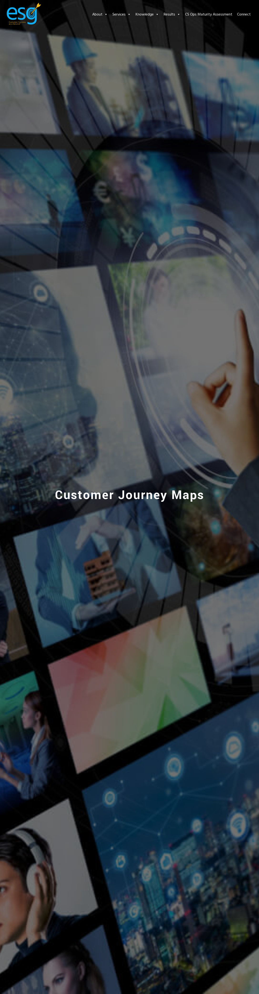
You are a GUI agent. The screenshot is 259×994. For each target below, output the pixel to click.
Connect (244, 14)
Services (121, 14)
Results (172, 14)
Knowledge (147, 14)
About (100, 14)
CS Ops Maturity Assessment (208, 14)
